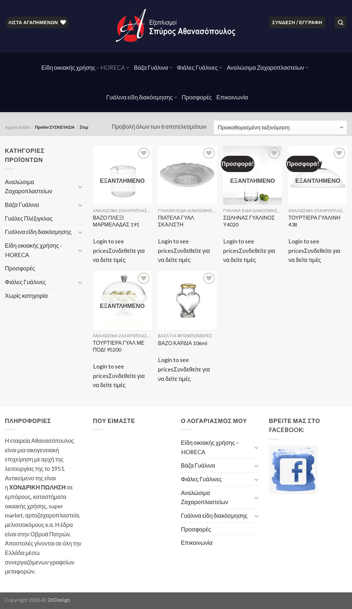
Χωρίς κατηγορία (26, 295)
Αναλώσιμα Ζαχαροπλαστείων (267, 67)
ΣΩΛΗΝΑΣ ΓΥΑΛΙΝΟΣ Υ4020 (249, 220)
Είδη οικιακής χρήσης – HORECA (85, 67)
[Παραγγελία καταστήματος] (280, 127)
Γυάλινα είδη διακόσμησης (141, 97)
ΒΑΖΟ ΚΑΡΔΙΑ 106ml (182, 343)
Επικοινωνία (232, 97)
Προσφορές (197, 97)
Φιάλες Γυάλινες (199, 67)
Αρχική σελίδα (17, 127)
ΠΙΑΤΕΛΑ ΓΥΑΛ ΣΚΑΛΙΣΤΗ (176, 220)
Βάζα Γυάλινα (153, 67)
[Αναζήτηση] (340, 22)
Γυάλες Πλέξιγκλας (29, 218)
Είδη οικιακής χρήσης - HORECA (33, 250)
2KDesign (58, 600)
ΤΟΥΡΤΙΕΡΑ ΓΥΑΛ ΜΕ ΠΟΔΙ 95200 (119, 346)
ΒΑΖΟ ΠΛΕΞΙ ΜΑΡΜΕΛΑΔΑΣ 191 (116, 220)
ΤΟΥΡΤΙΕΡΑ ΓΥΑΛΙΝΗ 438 (314, 220)
